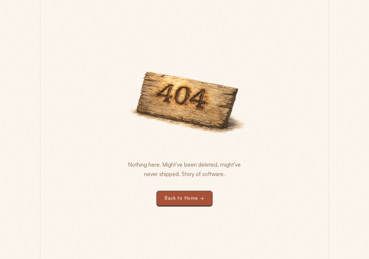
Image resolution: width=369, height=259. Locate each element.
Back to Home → (184, 198)
